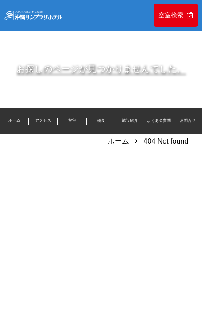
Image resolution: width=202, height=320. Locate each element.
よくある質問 (159, 120)
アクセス (43, 120)
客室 (72, 120)
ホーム (14, 120)
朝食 (101, 120)
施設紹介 (130, 120)
